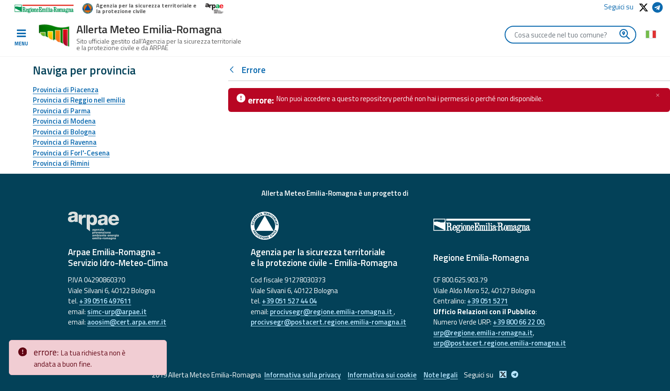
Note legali (441, 374)
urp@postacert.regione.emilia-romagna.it (499, 343)
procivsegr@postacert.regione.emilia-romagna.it (328, 322)
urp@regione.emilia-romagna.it (483, 332)
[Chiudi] (658, 95)
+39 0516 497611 (105, 300)
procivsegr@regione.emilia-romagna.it (332, 311)
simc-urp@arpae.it (117, 311)
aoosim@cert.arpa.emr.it (126, 322)
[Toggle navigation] (21, 38)
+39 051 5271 (487, 300)
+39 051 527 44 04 (289, 300)
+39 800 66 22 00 (518, 322)
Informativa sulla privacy (302, 374)
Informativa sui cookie (382, 374)
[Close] (158, 347)
